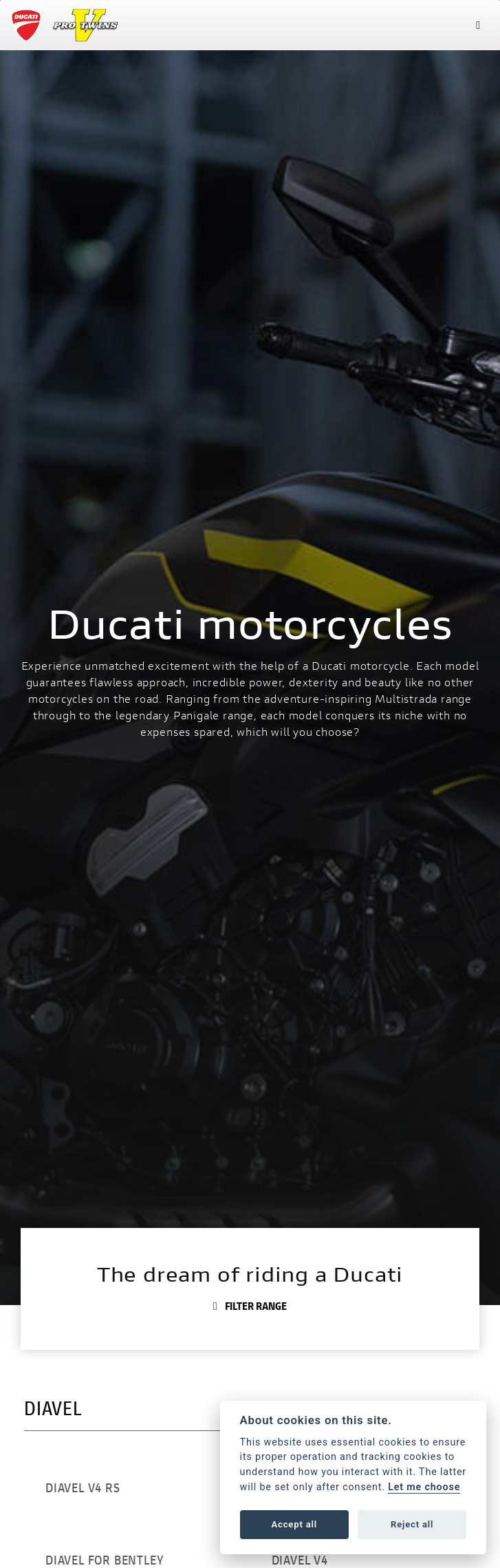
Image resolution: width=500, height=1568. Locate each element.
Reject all (412, 1524)
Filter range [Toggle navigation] (250, 1305)
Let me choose (424, 1487)
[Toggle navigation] (478, 25)
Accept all (294, 1524)
